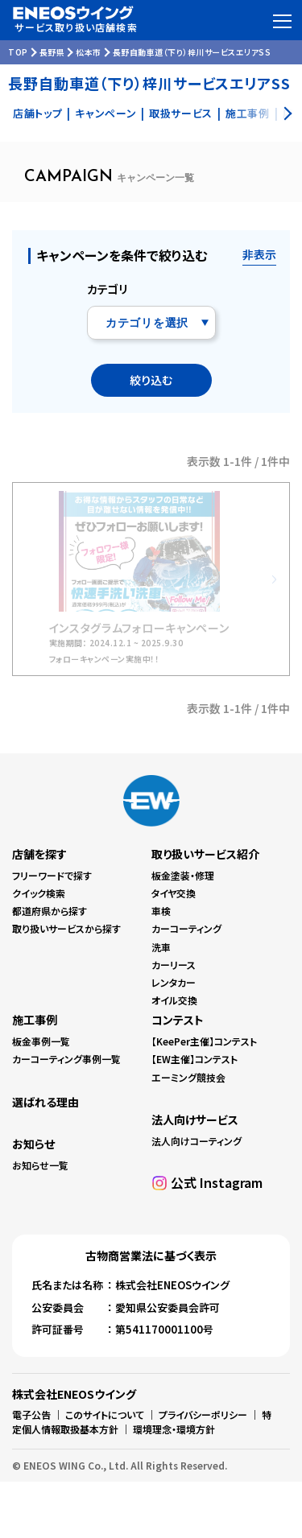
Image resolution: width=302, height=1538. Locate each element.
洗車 (161, 947)
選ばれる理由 (45, 1102)
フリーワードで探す (52, 875)
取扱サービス (181, 113)
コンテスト (177, 1020)
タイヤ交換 (173, 893)
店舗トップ (37, 113)
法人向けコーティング (196, 1141)
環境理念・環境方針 (174, 1429)
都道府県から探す (49, 910)
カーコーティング (186, 928)
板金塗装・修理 (182, 875)
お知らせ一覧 (40, 1165)
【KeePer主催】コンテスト (204, 1041)
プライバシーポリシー (203, 1414)
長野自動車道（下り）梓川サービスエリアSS (192, 52)
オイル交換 (174, 1000)
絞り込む (151, 380)
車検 (161, 910)
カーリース (173, 964)
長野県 (52, 52)
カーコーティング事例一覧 (66, 1059)
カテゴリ (107, 289)
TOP (18, 52)
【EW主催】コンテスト (194, 1059)
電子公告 (31, 1414)
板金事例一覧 (41, 1041)
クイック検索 (38, 893)
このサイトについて (104, 1414)
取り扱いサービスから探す (66, 928)
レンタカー (173, 982)
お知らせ (33, 1144)
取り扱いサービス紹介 (205, 854)
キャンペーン (105, 113)
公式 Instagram (217, 1182)
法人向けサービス (194, 1119)
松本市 (88, 52)
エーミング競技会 (188, 1077)
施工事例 (34, 1020)
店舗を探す (39, 854)
